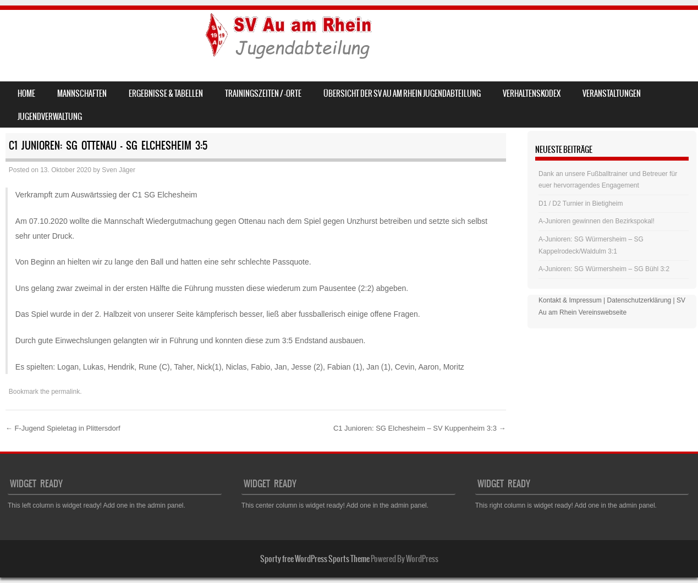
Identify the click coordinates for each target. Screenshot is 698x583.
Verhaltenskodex (531, 93)
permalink (65, 391)
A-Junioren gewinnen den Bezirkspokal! (596, 221)
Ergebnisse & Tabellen (166, 93)
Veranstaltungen (611, 93)
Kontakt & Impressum (570, 300)
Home (26, 93)
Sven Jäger (118, 170)
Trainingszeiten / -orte (263, 93)
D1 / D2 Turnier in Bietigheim (580, 203)
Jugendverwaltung (50, 117)
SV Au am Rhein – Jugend (100, 36)
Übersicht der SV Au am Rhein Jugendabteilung (402, 93)
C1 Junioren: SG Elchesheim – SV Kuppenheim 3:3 (419, 428)
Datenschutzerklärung (639, 300)
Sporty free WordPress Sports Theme (315, 559)
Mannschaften (82, 93)
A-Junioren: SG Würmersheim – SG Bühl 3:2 (603, 269)
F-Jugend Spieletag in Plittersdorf (63, 428)
